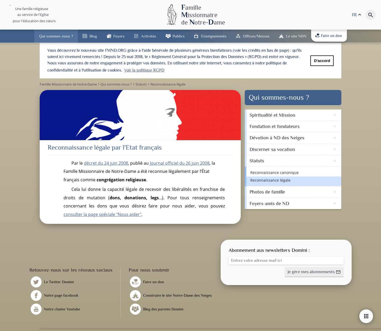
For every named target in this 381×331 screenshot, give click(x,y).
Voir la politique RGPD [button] (144, 70)
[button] (314, 272)
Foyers (119, 36)
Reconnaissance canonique (274, 171)
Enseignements (213, 36)
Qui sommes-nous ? (56, 36)
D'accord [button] (322, 61)
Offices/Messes (256, 36)
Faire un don (328, 36)
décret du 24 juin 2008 (106, 162)
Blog (93, 36)
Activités (148, 36)
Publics (179, 36)
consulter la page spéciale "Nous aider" (102, 214)
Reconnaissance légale (270, 179)
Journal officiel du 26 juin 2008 (180, 162)
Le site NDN (296, 36)
